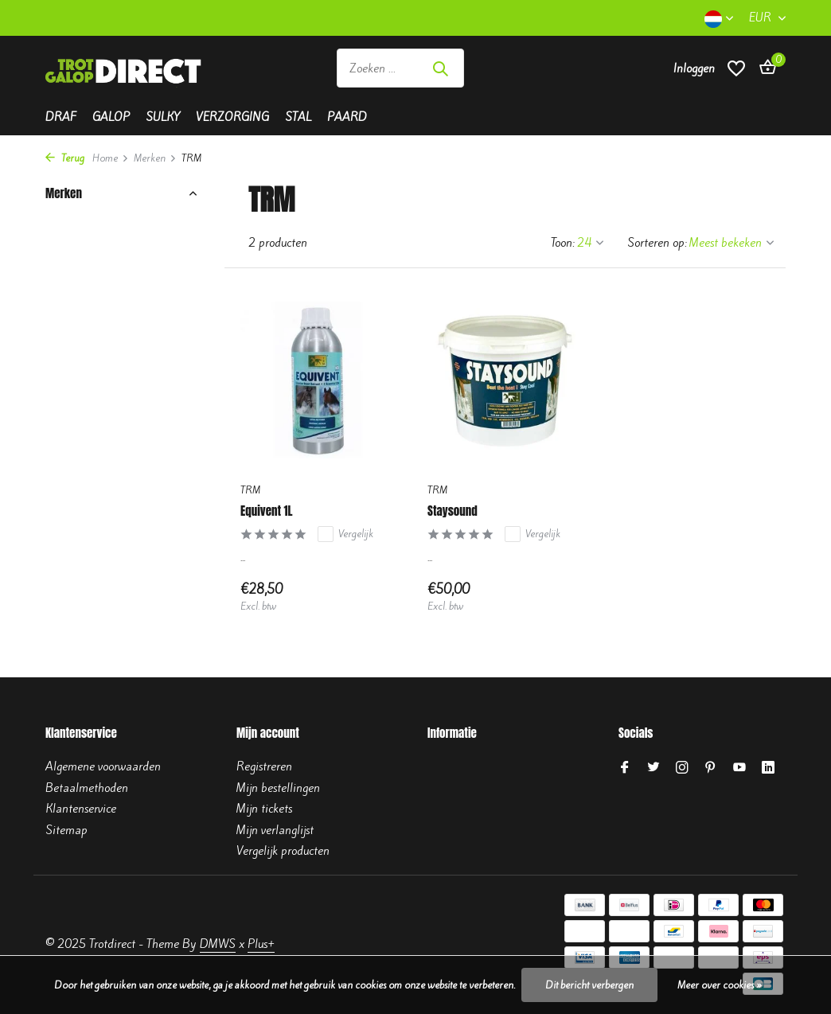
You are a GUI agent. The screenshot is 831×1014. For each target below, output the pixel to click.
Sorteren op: (657, 243)
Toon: (563, 243)
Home (110, 158)
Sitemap (66, 830)
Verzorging (232, 117)
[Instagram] (682, 768)
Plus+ (261, 944)
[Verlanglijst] (736, 68)
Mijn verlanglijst (275, 830)
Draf (60, 117)
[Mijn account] (694, 68)
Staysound (452, 511)
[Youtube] (739, 768)
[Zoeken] (400, 68)
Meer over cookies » (719, 985)
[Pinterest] (710, 768)
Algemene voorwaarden (103, 766)
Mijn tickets (264, 809)
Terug (64, 158)
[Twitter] (653, 768)
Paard (347, 117)
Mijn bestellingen (278, 788)
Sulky (163, 117)
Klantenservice (80, 809)
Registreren (264, 766)
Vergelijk (345, 534)
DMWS (218, 944)
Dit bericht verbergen (589, 985)
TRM (250, 490)
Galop (111, 117)
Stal (298, 117)
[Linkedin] (768, 768)
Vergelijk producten (283, 851)
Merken (155, 158)
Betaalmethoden (86, 788)
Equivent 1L (266, 511)
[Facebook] (624, 768)
